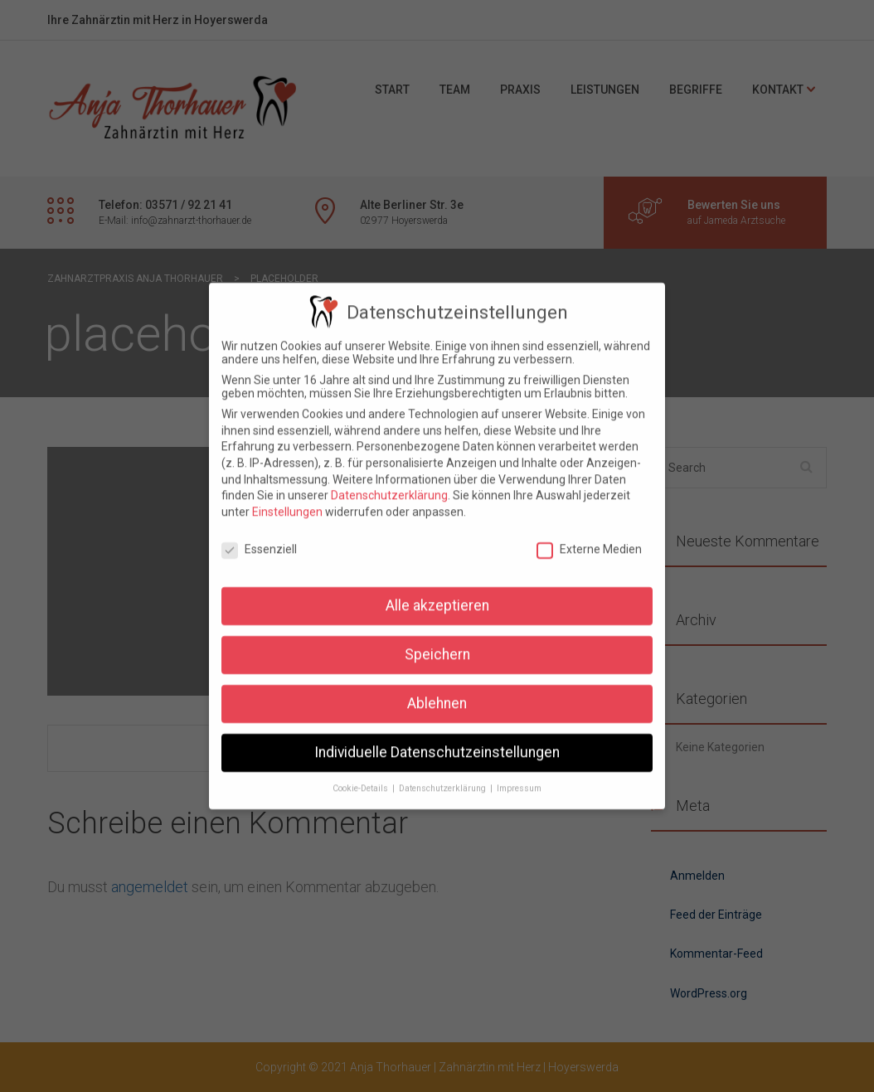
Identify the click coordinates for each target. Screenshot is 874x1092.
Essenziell (259, 535)
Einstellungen (287, 498)
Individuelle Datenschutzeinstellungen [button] (437, 739)
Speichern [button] (437, 641)
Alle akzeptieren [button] (437, 593)
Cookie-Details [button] (362, 775)
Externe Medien (589, 535)
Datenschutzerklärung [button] (443, 775)
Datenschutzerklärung (389, 482)
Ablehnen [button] (437, 690)
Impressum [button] (519, 775)
